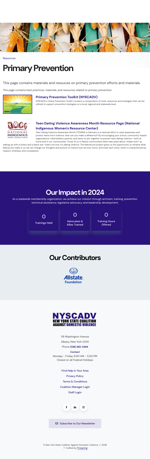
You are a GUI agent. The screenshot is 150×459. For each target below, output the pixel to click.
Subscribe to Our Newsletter (75, 423)
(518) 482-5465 (79, 346)
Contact (75, 351)
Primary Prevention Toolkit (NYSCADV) (68, 97)
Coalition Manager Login (75, 387)
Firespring (82, 447)
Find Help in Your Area (75, 370)
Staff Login (75, 392)
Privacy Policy (75, 376)
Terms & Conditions (75, 381)
